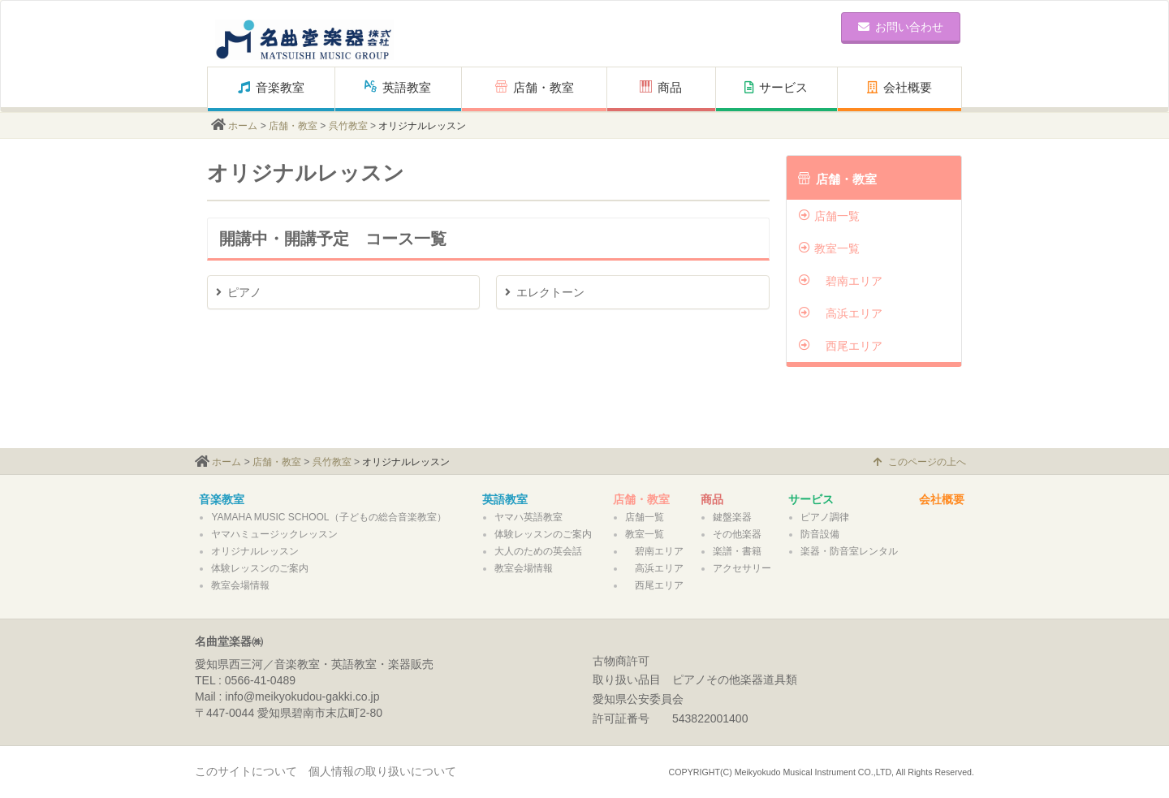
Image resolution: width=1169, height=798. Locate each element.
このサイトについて (246, 771)
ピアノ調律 (824, 517)
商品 (667, 87)
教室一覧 (829, 248)
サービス (776, 87)
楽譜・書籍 (737, 551)
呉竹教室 (348, 126)
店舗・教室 (534, 87)
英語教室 (398, 87)
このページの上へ (920, 462)
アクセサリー (742, 568)
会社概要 (899, 87)
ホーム (242, 126)
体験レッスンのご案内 (259, 568)
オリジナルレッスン (255, 551)
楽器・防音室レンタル (849, 551)
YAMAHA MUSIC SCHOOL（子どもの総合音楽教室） (328, 517)
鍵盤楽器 (732, 517)
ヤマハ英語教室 (528, 517)
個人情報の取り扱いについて (382, 771)
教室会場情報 (240, 585)
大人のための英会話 (538, 551)
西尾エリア (840, 345)
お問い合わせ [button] (900, 26)
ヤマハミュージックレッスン (274, 534)
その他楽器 (737, 534)
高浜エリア (840, 313)
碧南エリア (840, 280)
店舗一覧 (829, 215)
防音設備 (819, 534)
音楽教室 (271, 87)
